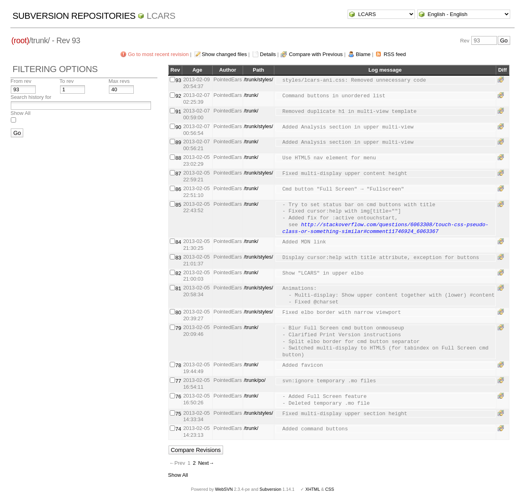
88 (178, 158)
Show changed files (224, 54)
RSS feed (395, 54)
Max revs (119, 81)
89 (178, 142)
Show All (20, 113)
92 (178, 96)
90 (178, 127)
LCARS (161, 16)
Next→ (206, 463)
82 (178, 273)
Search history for (30, 97)
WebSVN (224, 489)
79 (178, 328)
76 (178, 397)
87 (178, 174)
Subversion (270, 489)
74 (178, 429)
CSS (329, 489)
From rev (20, 81)
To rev (67, 81)
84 (178, 242)
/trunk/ (251, 95)
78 (178, 365)
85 (178, 205)
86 (178, 189)
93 (178, 80)
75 (178, 414)
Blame (363, 54)
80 (178, 312)
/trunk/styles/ (258, 79)
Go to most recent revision (158, 54)
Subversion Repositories (73, 16)
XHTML (312, 489)
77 (178, 381)
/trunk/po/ (255, 380)
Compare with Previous (315, 54)
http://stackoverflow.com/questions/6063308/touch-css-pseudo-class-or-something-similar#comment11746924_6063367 (385, 228)
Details (268, 54)
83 (178, 258)
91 (178, 111)
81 (178, 288)
